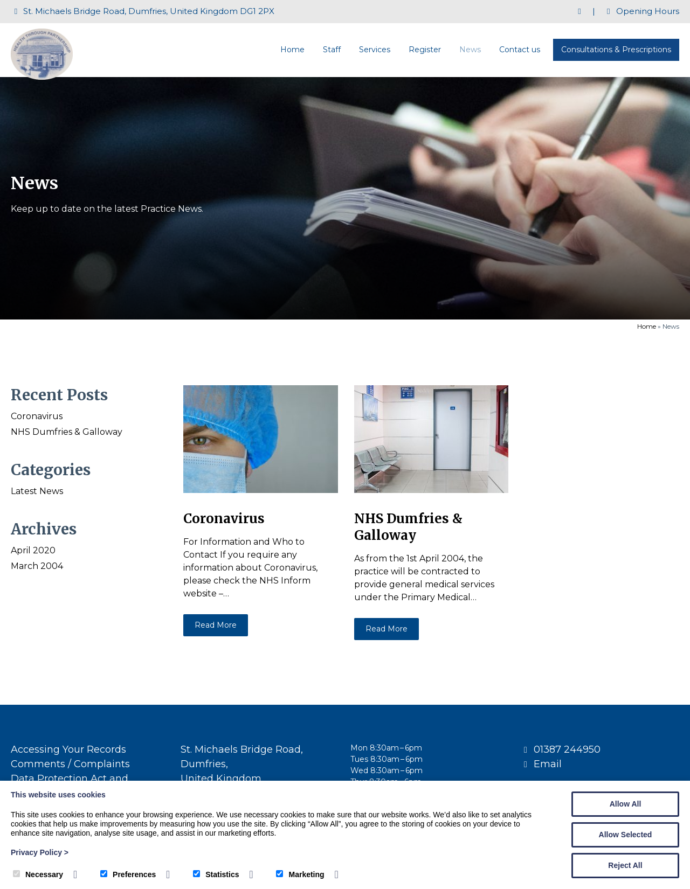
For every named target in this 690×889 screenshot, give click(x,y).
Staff (332, 49)
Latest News (37, 491)
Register (425, 49)
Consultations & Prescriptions (616, 49)
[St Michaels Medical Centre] (42, 77)
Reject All (625, 865)
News (470, 49)
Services (374, 49)
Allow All (625, 804)
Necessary (38, 874)
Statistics (216, 874)
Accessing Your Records (68, 749)
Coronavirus (37, 416)
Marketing (300, 874)
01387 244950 (567, 749)
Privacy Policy (39, 852)
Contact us (519, 49)
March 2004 (37, 566)
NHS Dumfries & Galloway (66, 432)
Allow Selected (625, 834)
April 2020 (33, 550)
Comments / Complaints (70, 764)
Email (548, 764)
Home (292, 49)
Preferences (128, 874)
